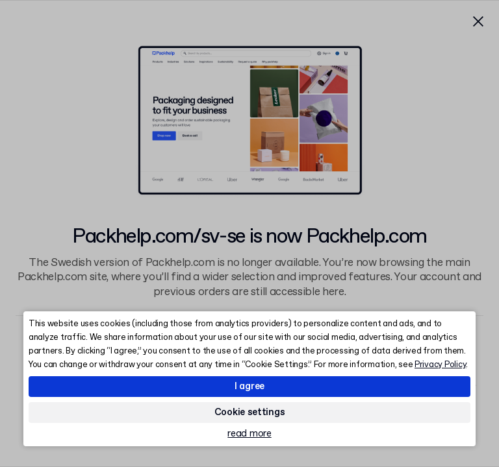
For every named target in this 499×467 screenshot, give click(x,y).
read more (249, 434)
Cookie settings (249, 412)
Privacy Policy (440, 364)
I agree (249, 386)
